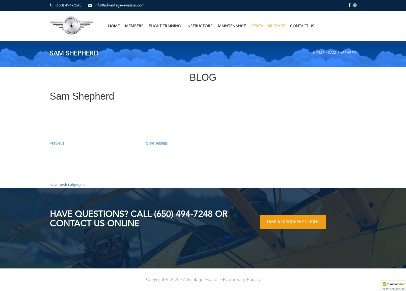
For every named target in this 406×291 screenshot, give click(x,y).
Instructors (199, 26)
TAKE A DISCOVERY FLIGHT (292, 221)
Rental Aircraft (268, 26)
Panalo (253, 279)
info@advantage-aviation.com (116, 5)
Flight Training (165, 26)
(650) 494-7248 (66, 5)
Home (114, 26)
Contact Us (302, 26)
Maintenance (232, 26)
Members (134, 26)
